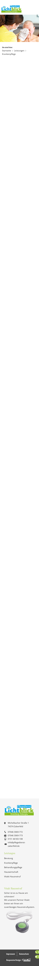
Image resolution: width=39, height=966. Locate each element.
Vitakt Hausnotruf (12, 876)
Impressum (10, 953)
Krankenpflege (11, 862)
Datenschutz (24, 953)
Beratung (8, 858)
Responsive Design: (13, 960)
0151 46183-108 (15, 838)
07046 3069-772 (15, 831)
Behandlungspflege (13, 867)
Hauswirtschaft (11, 871)
